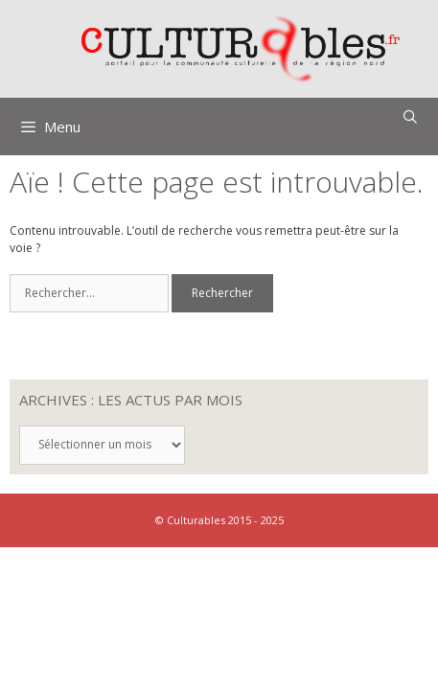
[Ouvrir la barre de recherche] (410, 117)
